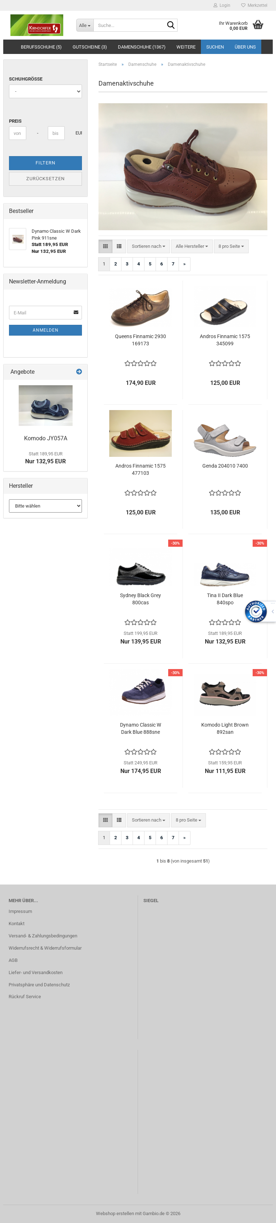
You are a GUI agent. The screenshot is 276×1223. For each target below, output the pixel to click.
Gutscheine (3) (90, 47)
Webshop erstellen (115, 1213)
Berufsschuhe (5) (41, 47)
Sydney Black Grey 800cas (140, 598)
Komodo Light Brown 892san (225, 728)
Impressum (20, 911)
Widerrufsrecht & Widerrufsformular (45, 948)
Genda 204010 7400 (225, 466)
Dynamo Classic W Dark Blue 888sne (140, 728)
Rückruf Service (25, 996)
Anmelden (46, 330)
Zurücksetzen (45, 178)
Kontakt (16, 923)
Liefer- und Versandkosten (36, 972)
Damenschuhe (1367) (142, 47)
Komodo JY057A (45, 438)
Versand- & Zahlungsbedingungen (43, 935)
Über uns (245, 47)
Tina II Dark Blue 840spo (225, 598)
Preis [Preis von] (15, 121)
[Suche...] (84, 25)
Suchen (215, 47)
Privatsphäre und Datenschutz (39, 984)
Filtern (45, 162)
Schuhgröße (25, 79)
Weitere (186, 47)
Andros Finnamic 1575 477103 (140, 469)
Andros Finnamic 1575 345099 (225, 339)
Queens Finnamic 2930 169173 (140, 339)
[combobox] (148, 247)
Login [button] (221, 5)
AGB (13, 960)
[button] (105, 247)
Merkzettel (254, 5)
